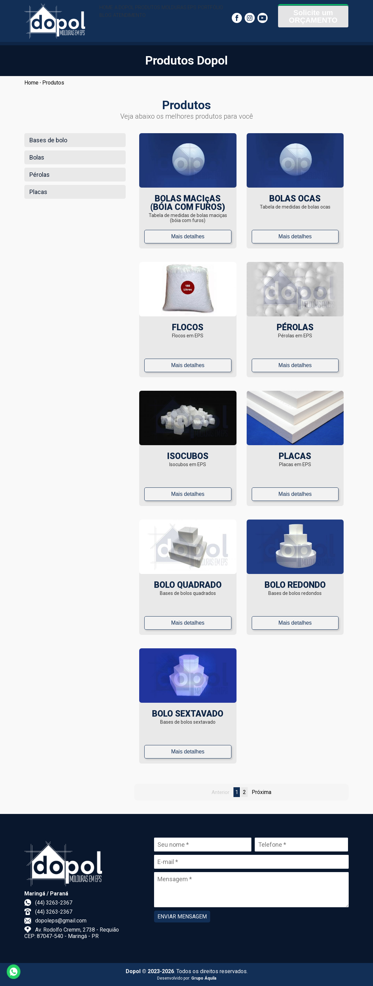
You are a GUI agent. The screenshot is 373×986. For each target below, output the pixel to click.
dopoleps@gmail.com (60, 920)
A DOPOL (134, 12)
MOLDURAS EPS (204, 12)
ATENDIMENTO (173, 29)
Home (31, 82)
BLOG (143, 29)
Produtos (53, 82)
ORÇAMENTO (313, 30)
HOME (109, 12)
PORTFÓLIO (115, 29)
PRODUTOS (165, 12)
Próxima (261, 792)
